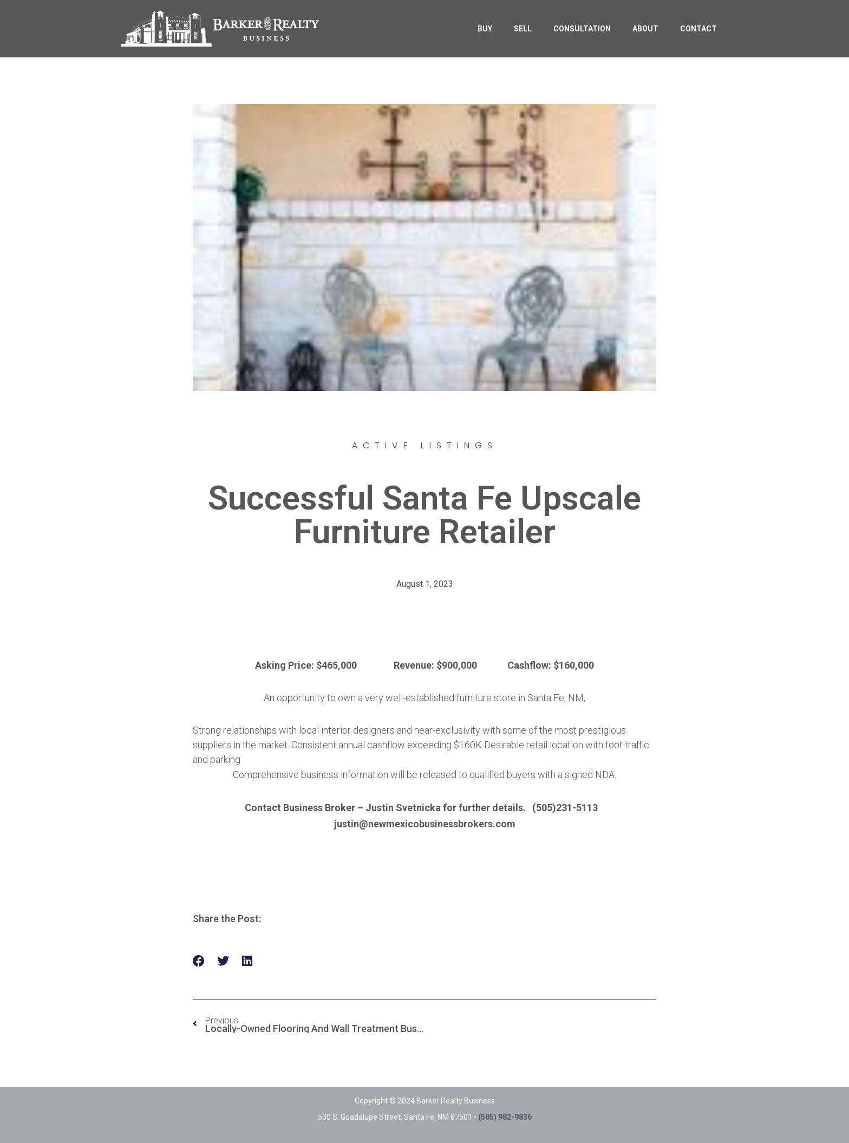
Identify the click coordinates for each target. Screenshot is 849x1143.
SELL (523, 28)
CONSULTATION (582, 28)
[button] (199, 961)
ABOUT (645, 28)
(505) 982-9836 (505, 1117)
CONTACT (698, 28)
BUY (485, 28)
